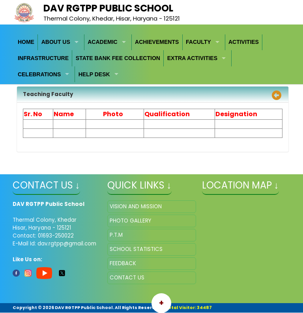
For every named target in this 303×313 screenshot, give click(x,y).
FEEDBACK (123, 263)
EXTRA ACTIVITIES (192, 58)
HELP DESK (94, 74)
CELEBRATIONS (39, 74)
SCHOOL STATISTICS (136, 249)
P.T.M (116, 235)
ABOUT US (55, 42)
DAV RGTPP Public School (108, 8)
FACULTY (198, 42)
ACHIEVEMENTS (157, 42)
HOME (26, 42)
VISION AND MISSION (136, 206)
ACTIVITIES (243, 42)
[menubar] (152, 58)
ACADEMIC (102, 42)
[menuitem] (26, 42)
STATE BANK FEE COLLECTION (118, 58)
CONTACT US (127, 277)
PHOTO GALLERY (130, 220)
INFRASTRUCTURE (43, 58)
